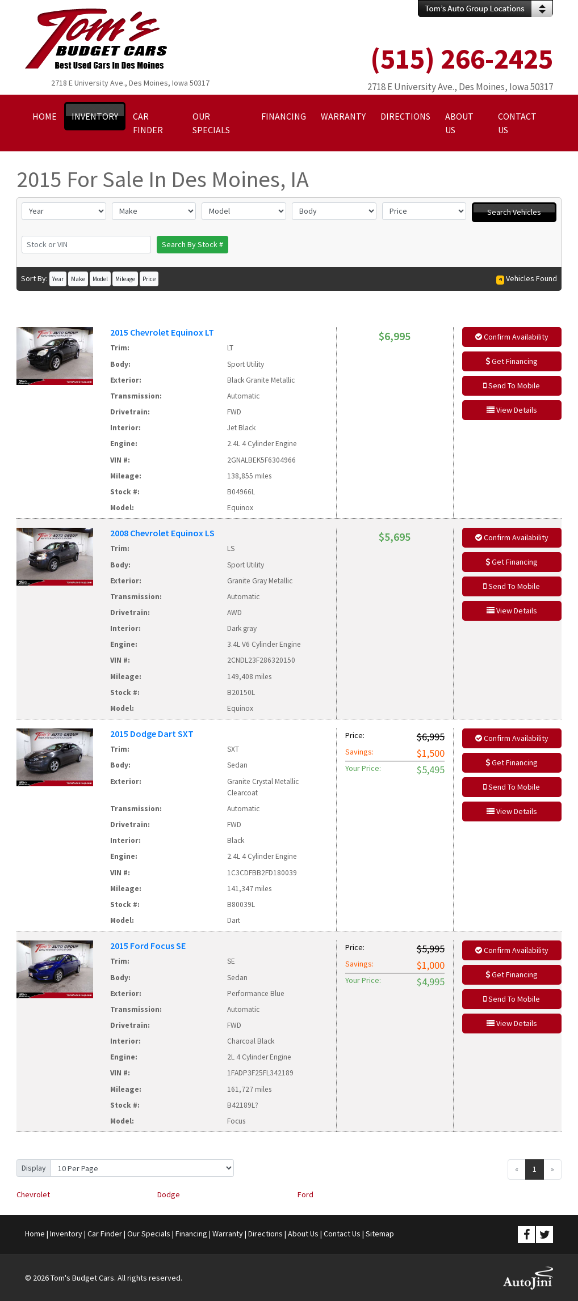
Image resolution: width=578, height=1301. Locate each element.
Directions (265, 1233)
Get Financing (511, 361)
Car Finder (104, 1233)
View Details (512, 410)
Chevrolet (33, 1194)
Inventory (66, 1233)
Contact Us (342, 1233)
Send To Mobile (511, 385)
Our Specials (148, 1233)
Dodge (168, 1194)
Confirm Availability (511, 337)
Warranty (227, 1233)
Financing (191, 1233)
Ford (305, 1194)
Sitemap (380, 1233)
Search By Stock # (192, 244)
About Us (303, 1233)
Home (35, 1233)
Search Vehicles (514, 212)
